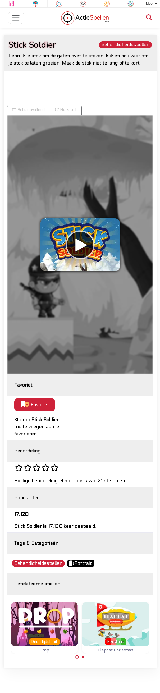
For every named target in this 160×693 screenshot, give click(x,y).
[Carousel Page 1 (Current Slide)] (77, 657)
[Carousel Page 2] (83, 657)
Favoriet (35, 404)
